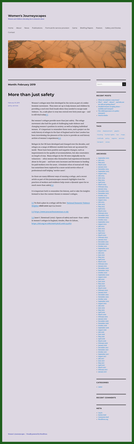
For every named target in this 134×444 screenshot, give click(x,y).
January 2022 (102, 240)
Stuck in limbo (103, 115)
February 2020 (103, 290)
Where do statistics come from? (108, 100)
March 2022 (102, 235)
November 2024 (103, 169)
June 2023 (101, 204)
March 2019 (102, 314)
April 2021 (101, 259)
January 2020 (102, 292)
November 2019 (103, 297)
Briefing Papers (86, 28)
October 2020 (102, 273)
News (26, 28)
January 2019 (102, 319)
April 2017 (101, 365)
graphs (116, 131)
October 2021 (102, 246)
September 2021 (103, 248)
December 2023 (103, 191)
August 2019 (102, 303)
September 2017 (103, 354)
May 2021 (101, 257)
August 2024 (102, 173)
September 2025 (103, 158)
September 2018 (103, 328)
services (15, 105)
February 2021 (103, 264)
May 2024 (101, 180)
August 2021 (102, 251)
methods (100, 138)
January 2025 (102, 167)
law (117, 134)
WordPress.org (103, 419)
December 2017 (103, 348)
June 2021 (101, 255)
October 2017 (102, 352)
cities (99, 131)
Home (10, 28)
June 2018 (101, 334)
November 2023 (103, 193)
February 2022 (103, 237)
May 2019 (101, 310)
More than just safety (31, 94)
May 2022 (101, 231)
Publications (37, 28)
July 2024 (101, 176)
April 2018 (101, 339)
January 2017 (102, 372)
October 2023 (102, 196)
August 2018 (102, 330)
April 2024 (101, 182)
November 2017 (103, 350)
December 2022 (103, 215)
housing (100, 134)
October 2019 (102, 299)
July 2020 (101, 279)
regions (114, 138)
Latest (100, 387)
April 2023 (101, 209)
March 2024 (102, 184)
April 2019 (101, 312)
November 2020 (103, 270)
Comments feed (103, 417)
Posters (99, 28)
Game (74, 28)
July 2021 (101, 253)
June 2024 (101, 178)
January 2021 (102, 266)
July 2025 (101, 160)
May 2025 (101, 162)
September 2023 (103, 198)
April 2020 (101, 286)
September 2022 (103, 222)
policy (10, 105)
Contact (11, 32)
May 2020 (101, 284)
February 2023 (103, 213)
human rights (109, 134)
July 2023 (101, 202)
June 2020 (101, 281)
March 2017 (102, 367)
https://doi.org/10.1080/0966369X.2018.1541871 (52, 223)
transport (100, 142)
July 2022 (101, 226)
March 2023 (102, 211)
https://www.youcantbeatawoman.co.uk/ (52, 212)
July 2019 (101, 306)
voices (107, 142)
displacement (107, 131)
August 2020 (102, 277)
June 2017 (101, 361)
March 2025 (102, 165)
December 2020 (103, 268)
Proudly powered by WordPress (36, 434)
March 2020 (102, 288)
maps (123, 134)
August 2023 (102, 200)
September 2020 (103, 275)
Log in (100, 413)
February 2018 (103, 343)
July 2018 (101, 332)
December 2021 (103, 242)
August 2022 (102, 224)
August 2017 (102, 356)
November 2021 (103, 244)
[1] (47, 115)
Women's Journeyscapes (27, 16)
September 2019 (103, 301)
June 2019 (101, 308)
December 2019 (103, 295)
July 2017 (101, 359)
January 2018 (102, 345)
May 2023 (101, 207)
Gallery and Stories (113, 28)
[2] (59, 138)
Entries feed (102, 415)
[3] (52, 185)
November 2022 (103, 218)
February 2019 (103, 317)
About (18, 28)
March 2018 (102, 341)
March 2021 (102, 262)
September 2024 (103, 171)
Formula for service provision (57, 28)
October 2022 (102, 220)
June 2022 (101, 229)
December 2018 (103, 321)
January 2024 (102, 189)
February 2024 (103, 187)
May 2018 (101, 337)
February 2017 (103, 370)
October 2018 (102, 325)
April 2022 (101, 233)
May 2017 (101, 363)
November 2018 (103, 323)
